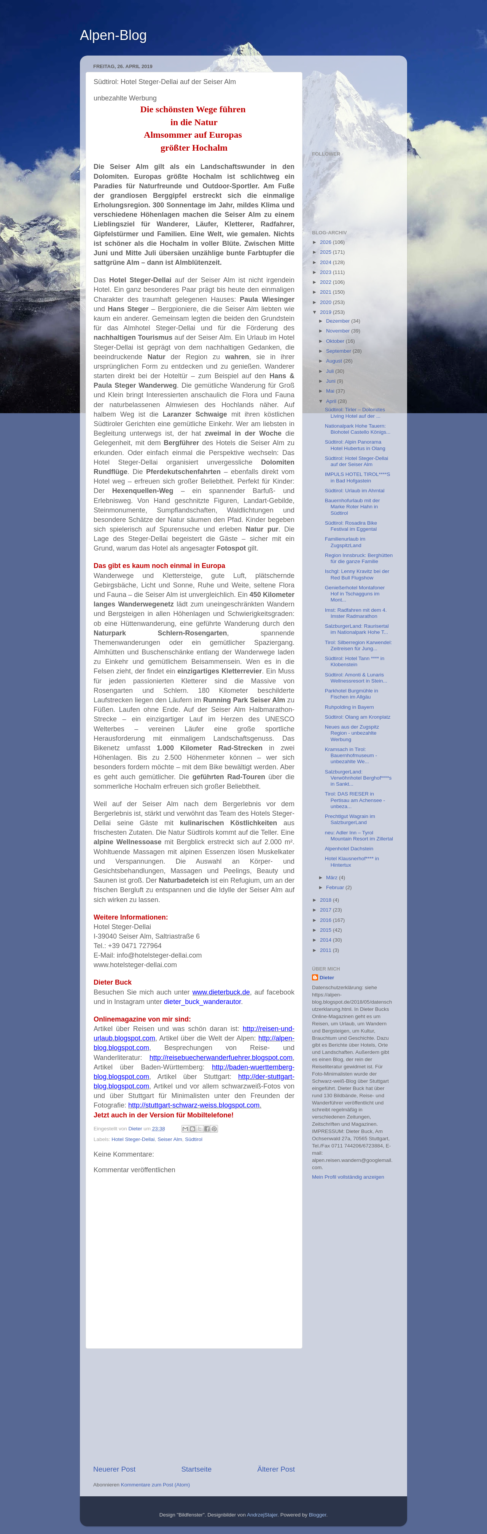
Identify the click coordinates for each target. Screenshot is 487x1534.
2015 (326, 930)
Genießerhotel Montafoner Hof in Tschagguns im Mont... (355, 594)
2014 (326, 940)
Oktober (336, 341)
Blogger (317, 1515)
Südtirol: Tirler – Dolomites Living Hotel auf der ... (355, 413)
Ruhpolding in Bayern (349, 707)
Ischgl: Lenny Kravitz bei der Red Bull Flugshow (357, 574)
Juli (330, 371)
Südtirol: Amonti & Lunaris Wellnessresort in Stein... (356, 678)
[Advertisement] (194, 1406)
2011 (326, 950)
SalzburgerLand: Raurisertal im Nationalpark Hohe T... (357, 629)
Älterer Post (276, 1469)
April (332, 401)
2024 (326, 262)
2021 (326, 292)
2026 (326, 242)
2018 (326, 900)
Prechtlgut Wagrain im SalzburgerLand (350, 819)
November (338, 331)
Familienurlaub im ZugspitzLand (345, 542)
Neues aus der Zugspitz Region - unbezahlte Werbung (352, 733)
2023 (326, 272)
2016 (326, 920)
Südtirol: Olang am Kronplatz (358, 717)
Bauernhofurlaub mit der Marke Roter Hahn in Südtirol (352, 507)
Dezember (338, 321)
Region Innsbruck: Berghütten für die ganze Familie (359, 558)
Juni (331, 381)
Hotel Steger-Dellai (132, 1139)
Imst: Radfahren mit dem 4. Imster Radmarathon (356, 613)
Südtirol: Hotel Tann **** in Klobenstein (355, 661)
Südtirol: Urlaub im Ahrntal (355, 490)
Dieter (327, 977)
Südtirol (193, 1139)
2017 (326, 910)
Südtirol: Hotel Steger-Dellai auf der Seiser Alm (356, 461)
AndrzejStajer (262, 1515)
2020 (326, 302)
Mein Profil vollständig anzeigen (348, 1177)
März (332, 877)
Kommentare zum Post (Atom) (155, 1485)
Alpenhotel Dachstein (349, 848)
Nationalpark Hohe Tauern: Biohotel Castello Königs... (358, 429)
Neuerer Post (114, 1469)
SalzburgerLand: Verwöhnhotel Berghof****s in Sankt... (358, 778)
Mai (331, 391)
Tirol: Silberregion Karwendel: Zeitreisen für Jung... (358, 645)
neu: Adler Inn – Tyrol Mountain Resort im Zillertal (359, 836)
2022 (326, 282)
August (335, 361)
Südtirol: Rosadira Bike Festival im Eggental (351, 526)
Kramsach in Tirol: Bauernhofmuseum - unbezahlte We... (351, 755)
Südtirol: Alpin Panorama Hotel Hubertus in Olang (355, 445)
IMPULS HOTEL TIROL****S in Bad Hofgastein (357, 477)
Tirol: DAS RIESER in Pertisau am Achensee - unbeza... (355, 800)
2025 (326, 252)
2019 (326, 312)
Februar (335, 887)
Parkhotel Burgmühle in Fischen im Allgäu (351, 694)
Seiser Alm (170, 1139)
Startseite (196, 1469)
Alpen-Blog (113, 35)
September (339, 351)
